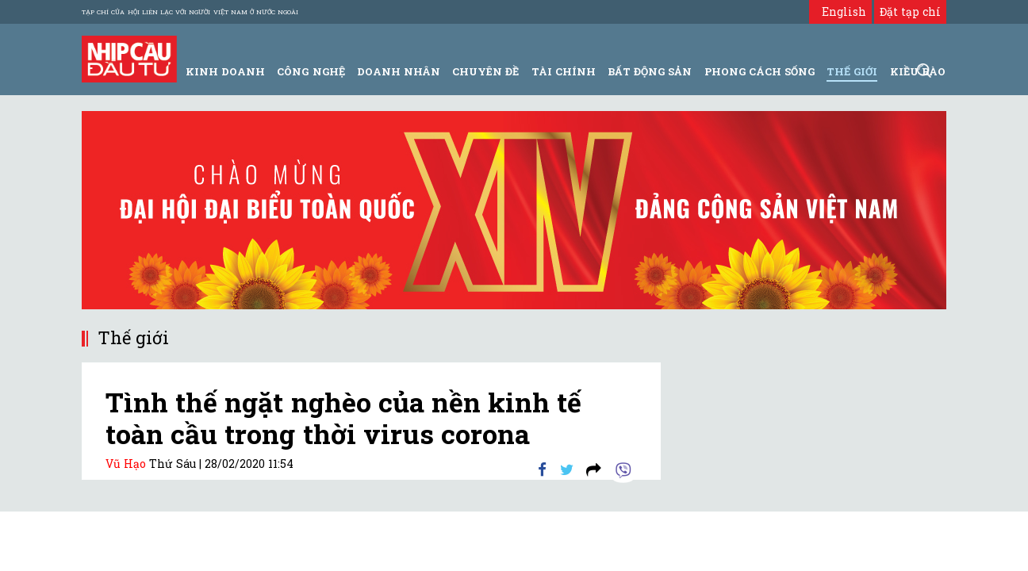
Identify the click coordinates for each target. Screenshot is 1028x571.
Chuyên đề (485, 71)
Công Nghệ (310, 71)
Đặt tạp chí (910, 11)
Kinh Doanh (225, 71)
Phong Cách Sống (759, 71)
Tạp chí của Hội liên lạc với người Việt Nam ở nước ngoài (190, 12)
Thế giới (852, 71)
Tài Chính (563, 71)
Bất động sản (650, 71)
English (840, 11)
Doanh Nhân (398, 71)
